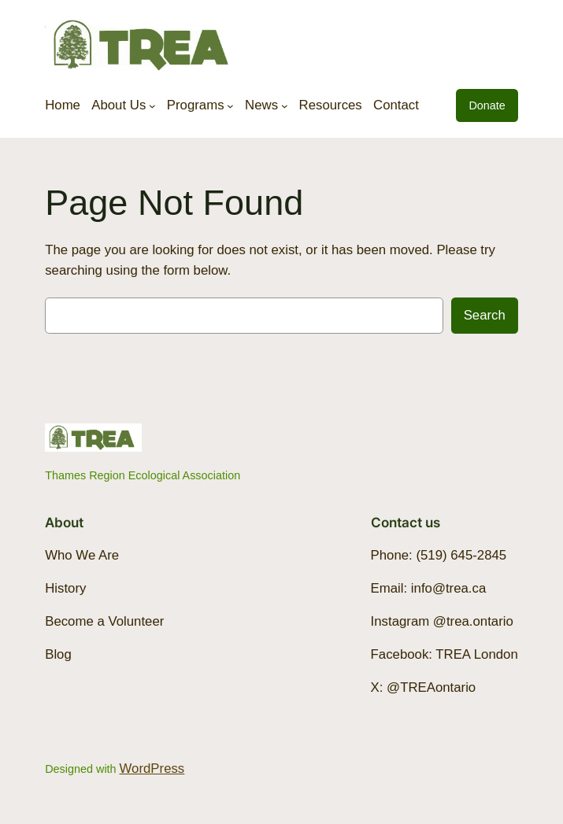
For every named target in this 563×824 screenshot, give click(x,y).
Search (485, 315)
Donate (487, 105)
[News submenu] (284, 105)
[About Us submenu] (152, 105)
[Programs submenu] (230, 105)
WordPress (152, 768)
